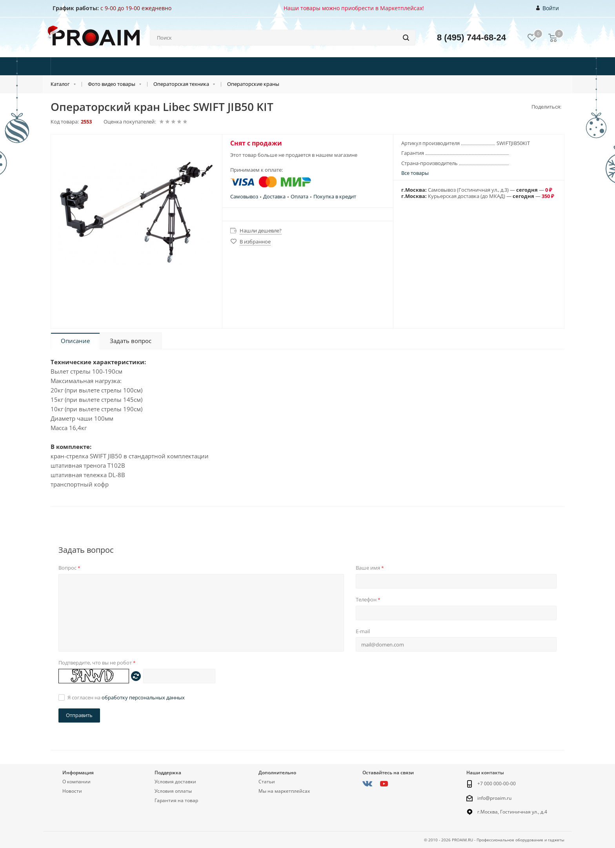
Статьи (266, 781)
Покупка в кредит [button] (334, 196)
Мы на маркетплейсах (284, 791)
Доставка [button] (274, 196)
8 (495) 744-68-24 (471, 37)
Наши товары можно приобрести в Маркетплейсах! (354, 8)
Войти (547, 8)
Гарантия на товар (176, 800)
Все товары (415, 172)
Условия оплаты (173, 791)
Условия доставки (175, 781)
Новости (72, 791)
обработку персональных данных (143, 697)
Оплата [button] (299, 196)
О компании (76, 781)
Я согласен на (126, 697)
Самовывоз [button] (244, 196)
